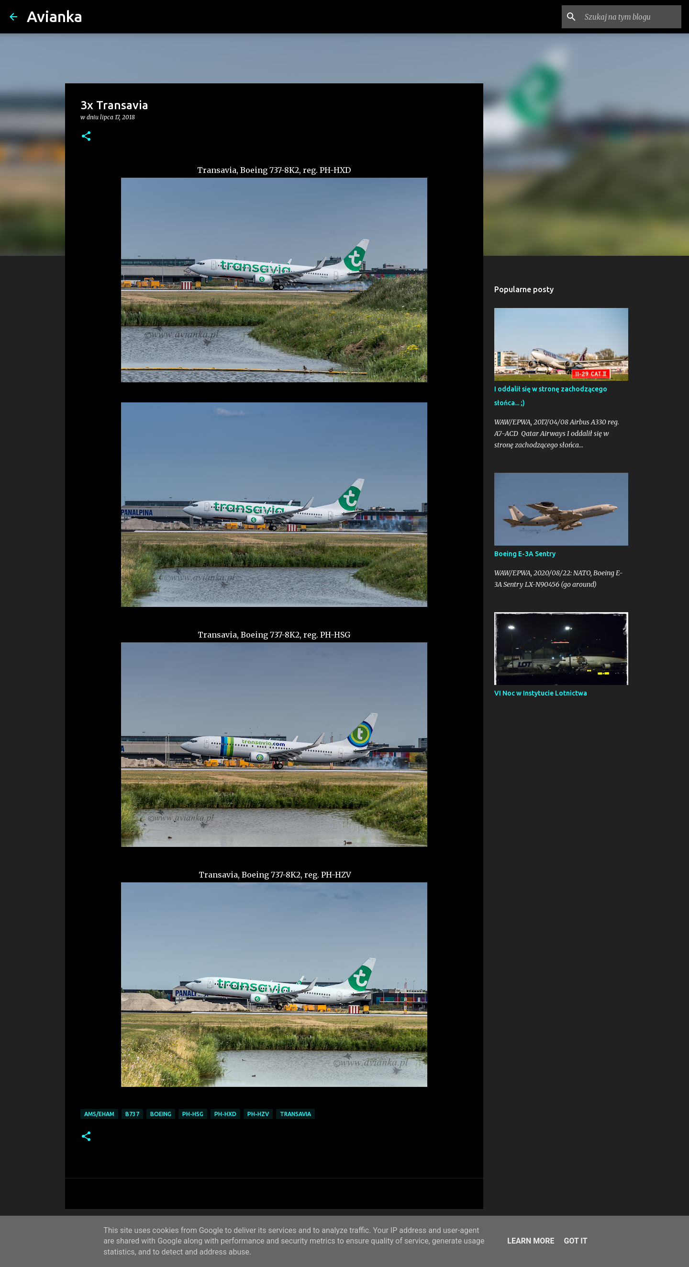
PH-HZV (258, 1114)
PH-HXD (225, 1114)
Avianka (54, 16)
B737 (132, 1114)
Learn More (530, 1240)
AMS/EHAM (99, 1114)
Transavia (295, 1114)
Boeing (160, 1114)
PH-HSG (192, 1114)
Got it (575, 1240)
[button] (86, 136)
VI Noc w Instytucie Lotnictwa (540, 693)
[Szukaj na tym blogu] (631, 16)
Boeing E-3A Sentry (525, 554)
